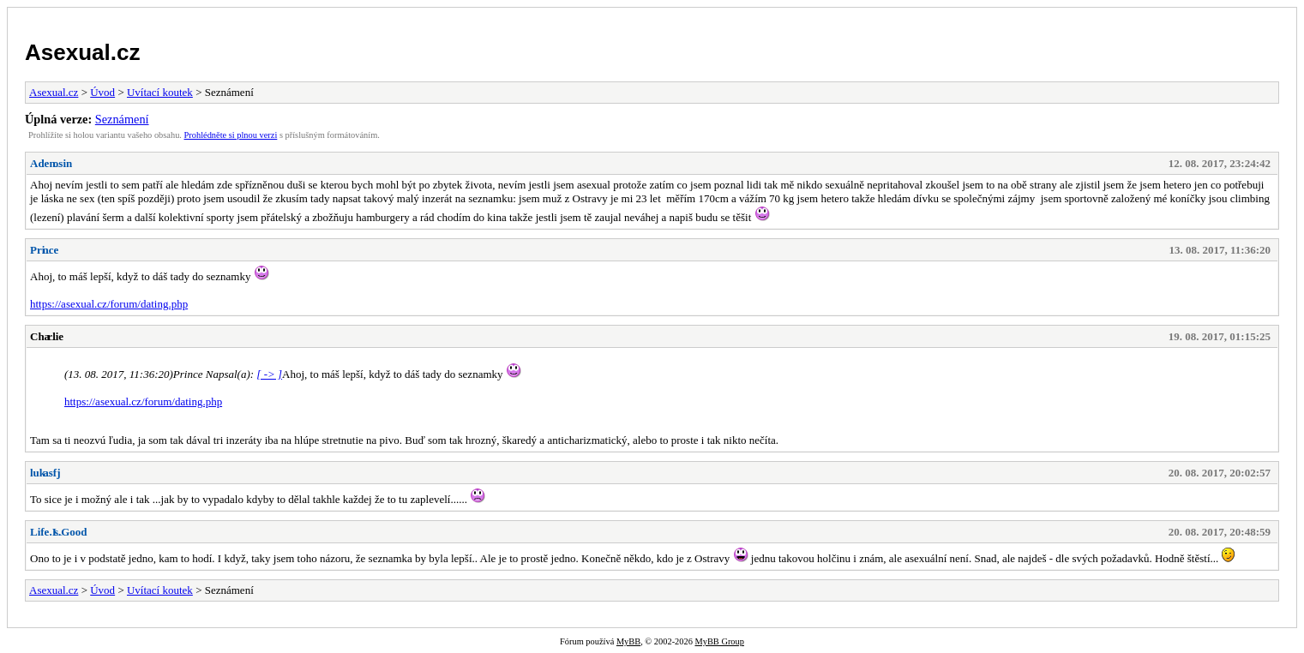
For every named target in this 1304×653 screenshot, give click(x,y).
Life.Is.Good (58, 531)
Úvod (102, 92)
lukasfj (45, 472)
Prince (44, 249)
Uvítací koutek (160, 92)
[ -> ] (269, 374)
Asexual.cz (82, 52)
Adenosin (51, 163)
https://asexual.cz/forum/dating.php (109, 303)
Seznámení (122, 119)
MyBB (628, 641)
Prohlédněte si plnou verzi (231, 135)
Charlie (46, 336)
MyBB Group (718, 641)
